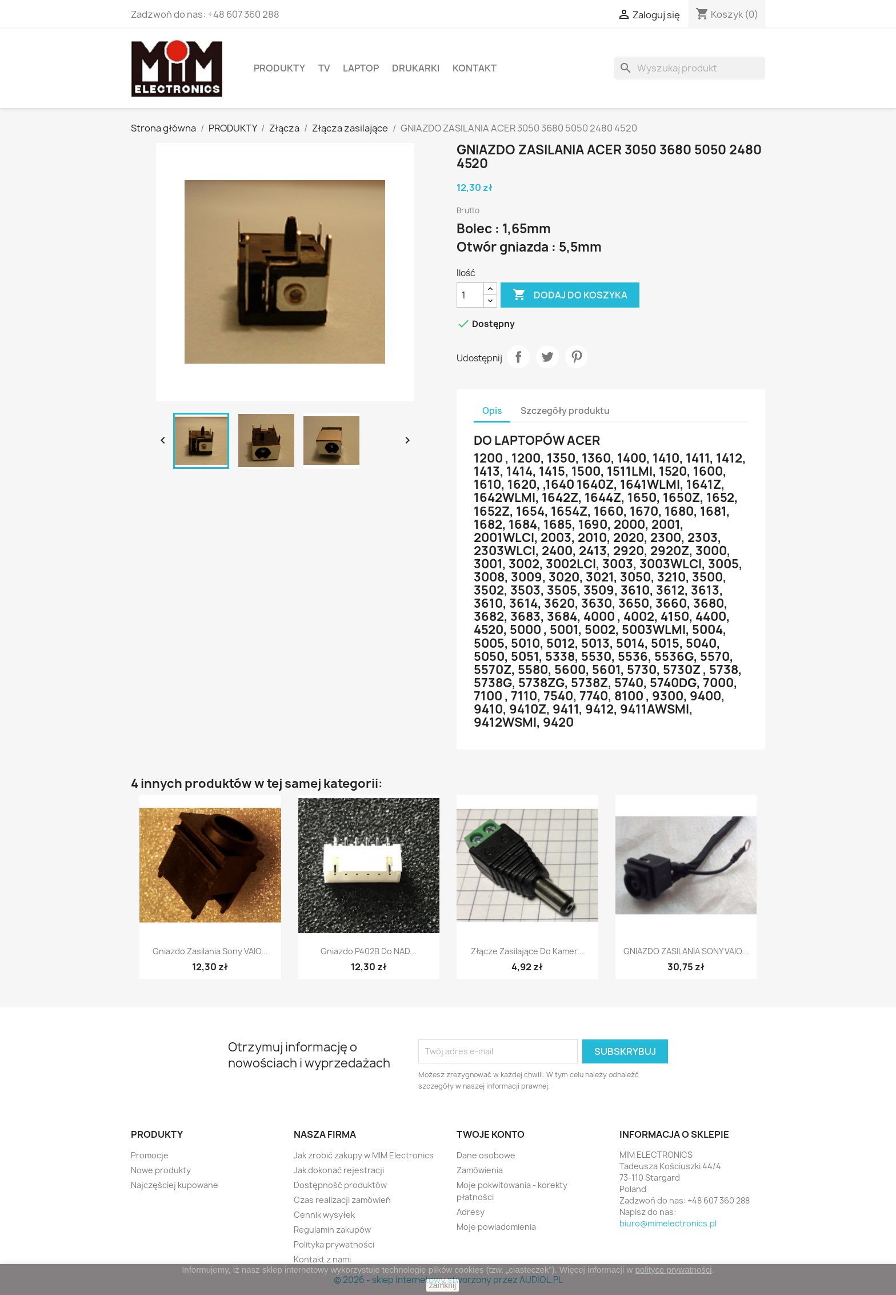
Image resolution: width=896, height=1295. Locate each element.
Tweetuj (547, 356)
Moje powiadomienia (496, 1226)
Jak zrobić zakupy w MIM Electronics (364, 1155)
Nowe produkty (161, 1170)
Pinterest (576, 356)
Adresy (471, 1211)
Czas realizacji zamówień (342, 1199)
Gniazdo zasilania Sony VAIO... (210, 951)
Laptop (361, 68)
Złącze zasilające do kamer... (527, 951)
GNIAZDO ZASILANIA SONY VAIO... (686, 951)
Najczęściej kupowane (174, 1185)
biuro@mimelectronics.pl (668, 1223)
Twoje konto (491, 1134)
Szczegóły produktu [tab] (565, 411)
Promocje (150, 1155)
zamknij (442, 1285)
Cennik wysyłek (324, 1214)
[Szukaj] (689, 68)
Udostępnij (518, 356)
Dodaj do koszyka (570, 295)
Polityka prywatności (334, 1244)
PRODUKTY (279, 68)
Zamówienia (480, 1170)
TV (324, 68)
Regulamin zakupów (332, 1229)
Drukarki (415, 68)
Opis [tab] (492, 411)
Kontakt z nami (322, 1259)
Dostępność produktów (340, 1185)
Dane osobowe (486, 1155)
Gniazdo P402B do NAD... (369, 951)
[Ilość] (470, 295)
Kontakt (475, 68)
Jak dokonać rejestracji (339, 1170)
